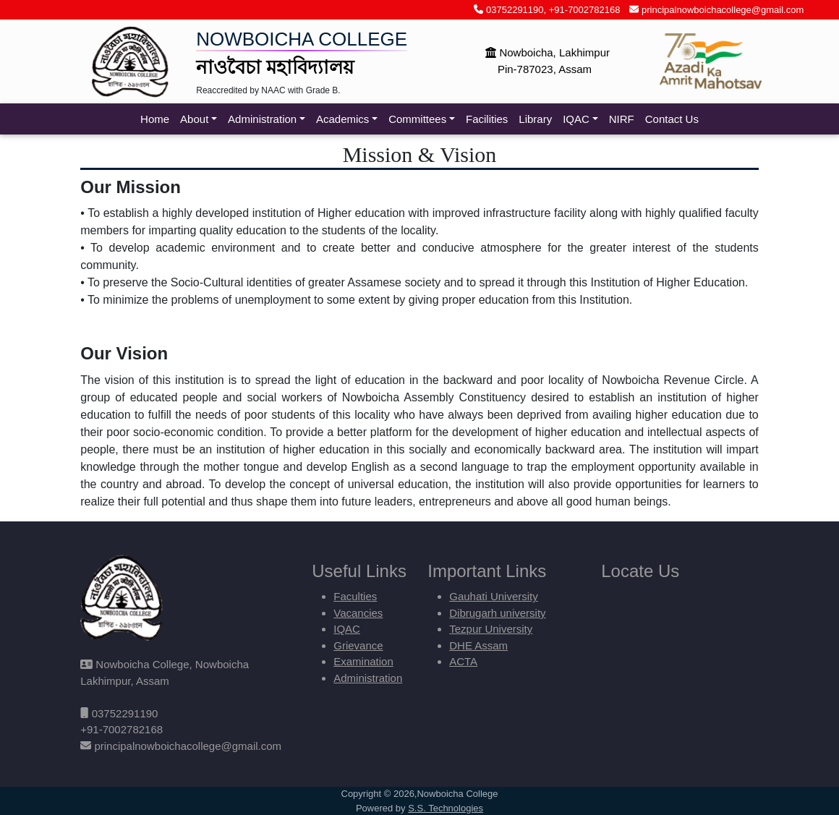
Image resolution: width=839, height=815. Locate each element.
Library (535, 119)
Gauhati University (493, 596)
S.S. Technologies (445, 808)
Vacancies (358, 613)
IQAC (576, 119)
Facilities (487, 119)
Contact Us (672, 119)
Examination (363, 661)
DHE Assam (478, 645)
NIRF (621, 119)
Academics (342, 119)
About (194, 119)
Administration (262, 119)
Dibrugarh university (497, 613)
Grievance (358, 645)
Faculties (355, 596)
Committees (417, 119)
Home (154, 119)
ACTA (463, 661)
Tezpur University (490, 629)
